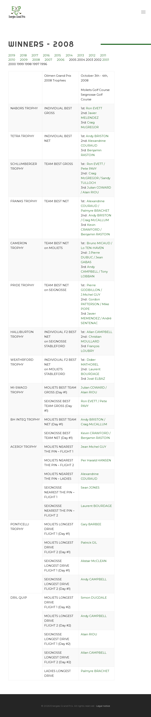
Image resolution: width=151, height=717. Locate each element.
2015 (57, 55)
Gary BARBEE (91, 524)
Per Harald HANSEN (96, 460)
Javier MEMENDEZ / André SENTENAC (96, 318)
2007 (48, 60)
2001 (105, 60)
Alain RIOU (89, 634)
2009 (24, 60)
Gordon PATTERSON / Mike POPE (95, 304)
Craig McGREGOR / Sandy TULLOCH (95, 178)
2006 (60, 60)
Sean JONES (90, 487)
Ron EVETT (94, 108)
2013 (80, 55)
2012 (92, 55)
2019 (11, 55)
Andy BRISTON (97, 136)
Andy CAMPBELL (94, 579)
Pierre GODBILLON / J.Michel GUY (91, 289)
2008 (36, 60)
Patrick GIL (89, 542)
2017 (34, 55)
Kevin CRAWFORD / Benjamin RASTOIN (95, 229)
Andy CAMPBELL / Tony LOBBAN (94, 271)
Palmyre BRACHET (95, 671)
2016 (46, 55)
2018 (23, 55)
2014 (69, 55)
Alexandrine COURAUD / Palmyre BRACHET (95, 205)
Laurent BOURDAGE (96, 506)
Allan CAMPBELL (99, 332)
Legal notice (103, 705)
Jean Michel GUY (93, 447)
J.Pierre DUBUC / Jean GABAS (92, 257)
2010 (11, 60)
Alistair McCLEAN (94, 561)
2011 (103, 55)
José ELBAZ (96, 378)
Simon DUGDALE (94, 597)
